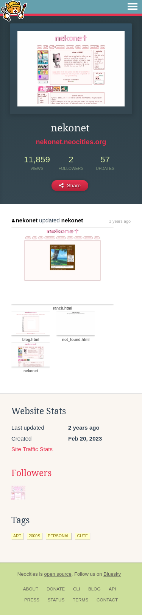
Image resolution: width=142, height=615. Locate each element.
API (112, 589)
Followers (31, 473)
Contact (107, 600)
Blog (94, 589)
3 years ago (120, 221)
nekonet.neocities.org (71, 142)
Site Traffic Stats (32, 449)
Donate (56, 589)
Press (31, 600)
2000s (34, 535)
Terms (80, 600)
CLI (76, 589)
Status (56, 600)
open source (58, 574)
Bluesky (112, 574)
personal (58, 535)
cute (82, 535)
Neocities (27, 574)
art (17, 535)
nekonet (24, 220)
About (31, 589)
